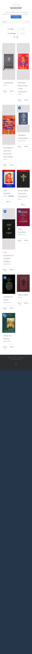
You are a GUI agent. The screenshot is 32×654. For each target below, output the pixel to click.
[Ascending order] (23, 29)
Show (12, 33)
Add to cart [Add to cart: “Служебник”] (5, 91)
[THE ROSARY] (8, 179)
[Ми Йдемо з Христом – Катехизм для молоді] (8, 125)
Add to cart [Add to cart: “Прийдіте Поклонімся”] (20, 147)
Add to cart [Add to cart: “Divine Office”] (20, 303)
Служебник (8, 83)
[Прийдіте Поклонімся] (23, 118)
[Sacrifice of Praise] (8, 284)
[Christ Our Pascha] (8, 323)
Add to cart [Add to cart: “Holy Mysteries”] (20, 241)
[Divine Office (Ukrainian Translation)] (23, 179)
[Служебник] (8, 61)
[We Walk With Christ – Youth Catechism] (23, 61)
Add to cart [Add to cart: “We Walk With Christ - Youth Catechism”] (20, 100)
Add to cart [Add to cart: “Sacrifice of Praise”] (5, 308)
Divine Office (23, 295)
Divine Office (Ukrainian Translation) (23, 193)
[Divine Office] (23, 283)
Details (12, 91)
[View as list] (17, 37)
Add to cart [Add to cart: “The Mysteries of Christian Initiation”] (5, 270)
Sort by (10, 29)
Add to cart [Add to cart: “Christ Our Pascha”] (5, 347)
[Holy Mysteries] (23, 217)
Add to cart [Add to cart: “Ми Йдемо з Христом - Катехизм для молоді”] (5, 165)
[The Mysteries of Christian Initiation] (8, 229)
